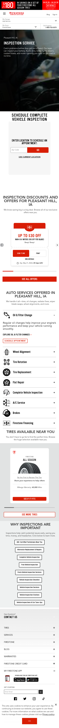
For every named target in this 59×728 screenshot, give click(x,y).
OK (29, 721)
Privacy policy (48, 715)
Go (38, 150)
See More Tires (29, 514)
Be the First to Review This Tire (29, 477)
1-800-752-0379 (51, 27)
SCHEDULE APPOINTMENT (15, 340)
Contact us (10, 617)
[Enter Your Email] (21, 692)
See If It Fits (29, 498)
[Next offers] (57, 245)
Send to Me (21, 253)
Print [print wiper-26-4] (38, 253)
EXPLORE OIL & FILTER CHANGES (16, 334)
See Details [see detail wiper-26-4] (29, 259)
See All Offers (29, 279)
